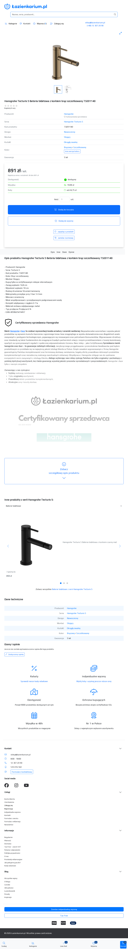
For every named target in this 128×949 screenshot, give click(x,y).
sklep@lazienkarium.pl (95, 22)
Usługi (7, 792)
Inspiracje (8, 897)
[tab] (61, 583)
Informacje (9, 830)
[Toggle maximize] (120, 33)
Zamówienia (9, 802)
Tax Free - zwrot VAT (12, 847)
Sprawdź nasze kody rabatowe (34, 681)
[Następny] (120, 546)
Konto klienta (9, 799)
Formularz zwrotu (11, 818)
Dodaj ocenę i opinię (15, 654)
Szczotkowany (79, 147)
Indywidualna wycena (12, 812)
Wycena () (40, 23)
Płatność (7, 841)
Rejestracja (8, 809)
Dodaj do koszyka (64, 209)
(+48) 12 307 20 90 (95, 25)
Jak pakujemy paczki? (12, 863)
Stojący (67, 137)
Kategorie (11, 23)
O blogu (7, 882)
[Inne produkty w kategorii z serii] (64, 506)
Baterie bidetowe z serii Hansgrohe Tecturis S (72, 589)
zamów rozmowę (64, 238)
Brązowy (68, 147)
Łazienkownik (9, 891)
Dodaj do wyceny (64, 221)
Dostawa (7, 844)
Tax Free (64, 915)
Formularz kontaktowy (22, 772)
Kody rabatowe (10, 866)
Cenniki (7, 885)
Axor (23, 331)
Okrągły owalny (70, 142)
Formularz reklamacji (12, 822)
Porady (7, 894)
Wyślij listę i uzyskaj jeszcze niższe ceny (93, 681)
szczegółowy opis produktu (64, 471)
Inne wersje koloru (72, 151)
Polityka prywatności (12, 853)
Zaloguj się (57, 23)
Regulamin (8, 837)
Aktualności (8, 888)
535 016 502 (16, 767)
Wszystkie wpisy (10, 878)
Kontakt (25, 23)
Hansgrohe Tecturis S (73, 121)
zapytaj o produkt (64, 231)
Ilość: (56, 199)
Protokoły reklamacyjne (13, 859)
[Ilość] (65, 199)
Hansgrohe (69, 114)
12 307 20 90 (16, 763)
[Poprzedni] (8, 546)
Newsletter (8, 825)
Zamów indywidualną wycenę (64, 909)
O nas (6, 856)
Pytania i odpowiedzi (12, 850)
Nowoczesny (69, 132)
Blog (6, 871)
